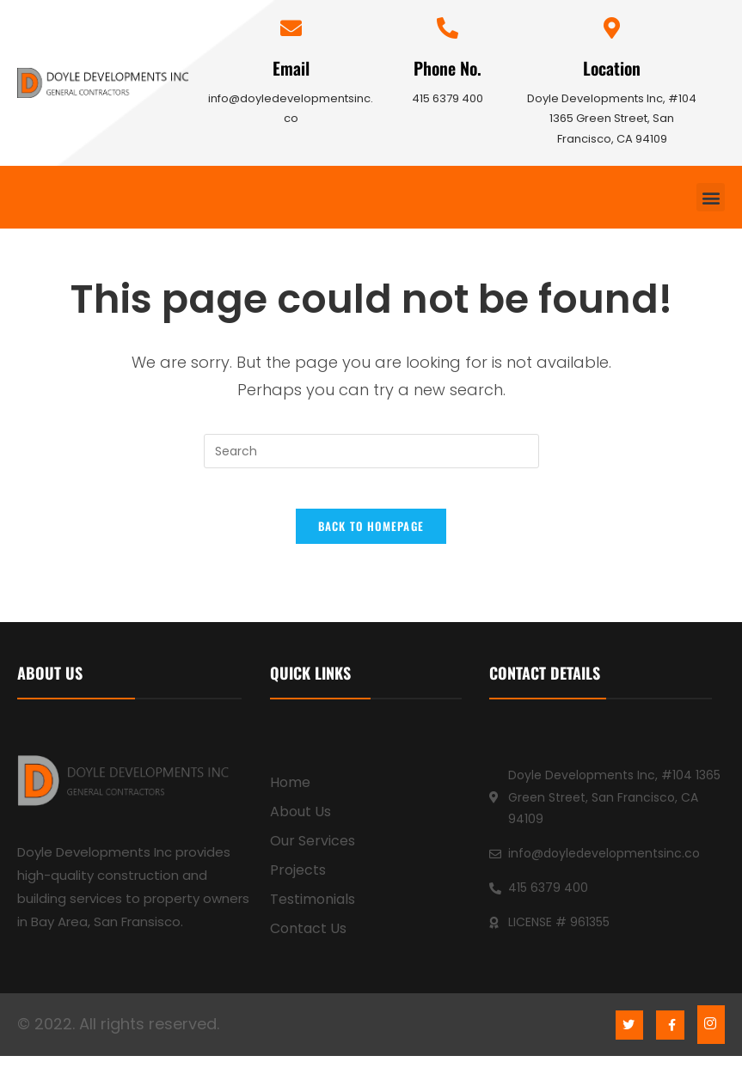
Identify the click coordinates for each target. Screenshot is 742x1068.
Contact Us (308, 940)
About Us (300, 823)
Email (291, 68)
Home (290, 794)
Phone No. (447, 68)
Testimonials (312, 911)
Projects (298, 882)
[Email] (291, 28)
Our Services (312, 853)
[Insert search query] (371, 451)
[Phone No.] (447, 28)
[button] (710, 197)
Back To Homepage (371, 537)
